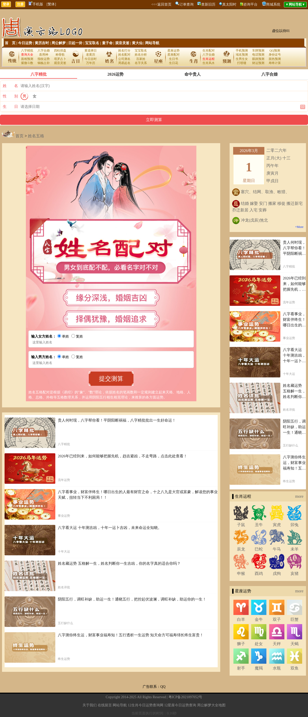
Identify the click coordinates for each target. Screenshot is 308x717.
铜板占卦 (44, 63)
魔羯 (259, 668)
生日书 (173, 59)
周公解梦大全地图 (211, 705)
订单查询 (186, 4)
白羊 (241, 619)
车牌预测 (258, 50)
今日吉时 (90, 59)
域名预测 (242, 54)
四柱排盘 (60, 50)
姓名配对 (124, 54)
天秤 (277, 644)
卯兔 (294, 525)
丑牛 (259, 525)
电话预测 (258, 54)
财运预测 (258, 63)
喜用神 (43, 54)
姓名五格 (36, 136)
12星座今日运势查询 (180, 705)
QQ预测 (274, 50)
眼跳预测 (258, 59)
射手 (241, 668)
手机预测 (242, 50)
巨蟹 (294, 619)
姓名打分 (124, 50)
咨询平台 (250, 4)
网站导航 (152, 43)
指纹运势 (44, 59)
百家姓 (140, 59)
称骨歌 (60, 54)
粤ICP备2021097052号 (185, 697)
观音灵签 (122, 43)
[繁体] (51, 4)
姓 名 (10, 86)
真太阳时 (229, 4)
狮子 (241, 644)
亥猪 (294, 573)
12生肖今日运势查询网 (145, 705)
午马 (277, 549)
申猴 (241, 573)
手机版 (36, 4)
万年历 (90, 63)
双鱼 (294, 668)
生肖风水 (208, 63)
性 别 (10, 96)
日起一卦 (75, 43)
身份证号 (275, 54)
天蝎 (294, 644)
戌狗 (277, 573)
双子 (277, 619)
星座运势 (173, 50)
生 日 (10, 107)
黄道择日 (90, 50)
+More (299, 227)
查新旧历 (208, 4)
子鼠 (241, 525)
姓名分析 (141, 54)
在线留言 (105, 705)
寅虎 (277, 525)
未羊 (294, 549)
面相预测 (27, 59)
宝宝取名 (92, 43)
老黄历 (90, 54)
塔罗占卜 (60, 59)
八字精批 (27, 50)
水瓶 (277, 668)
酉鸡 (259, 573)
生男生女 (242, 59)
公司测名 (124, 59)
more (299, 496)
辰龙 (241, 549)
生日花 (173, 63)
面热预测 (275, 59)
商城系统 (273, 4)
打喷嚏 (241, 63)
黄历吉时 (42, 43)
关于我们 (89, 705)
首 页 (10, 43)
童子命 (107, 43)
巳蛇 (259, 549)
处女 (259, 644)
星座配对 (173, 54)
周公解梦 (59, 43)
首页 (19, 136)
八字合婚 (44, 50)
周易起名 (124, 63)
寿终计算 (275, 63)
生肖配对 (208, 50)
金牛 (259, 619)
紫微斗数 (27, 63)
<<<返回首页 (161, 4)
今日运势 (25, 43)
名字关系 (141, 63)
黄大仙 (137, 43)
